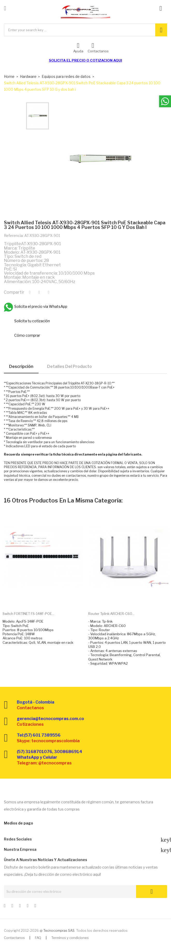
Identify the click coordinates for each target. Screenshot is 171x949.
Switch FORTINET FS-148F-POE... (28, 613)
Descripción (21, 366)
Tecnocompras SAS (59, 930)
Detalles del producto (69, 366)
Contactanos (14, 938)
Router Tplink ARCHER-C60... (111, 613)
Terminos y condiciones (70, 938)
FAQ (38, 938)
